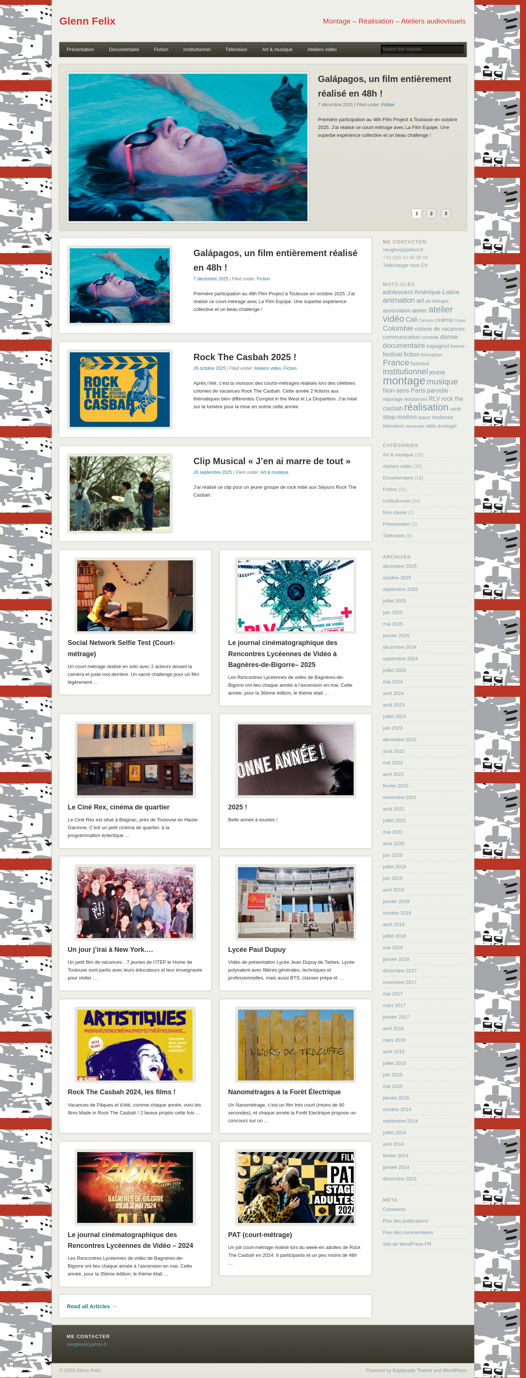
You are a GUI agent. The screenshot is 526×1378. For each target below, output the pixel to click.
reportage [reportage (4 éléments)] (393, 399)
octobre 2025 (397, 578)
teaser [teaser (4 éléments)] (424, 417)
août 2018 (393, 924)
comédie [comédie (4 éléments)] (430, 337)
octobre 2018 (397, 913)
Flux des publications (405, 1221)
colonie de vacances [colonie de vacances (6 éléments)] (439, 329)
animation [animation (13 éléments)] (399, 300)
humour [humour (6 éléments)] (420, 363)
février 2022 (395, 786)
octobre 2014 (397, 1109)
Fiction (161, 49)
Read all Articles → (92, 1306)
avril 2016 (393, 1028)
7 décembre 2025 (210, 278)
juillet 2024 (394, 670)
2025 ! (237, 807)
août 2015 (393, 1051)
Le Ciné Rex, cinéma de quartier (119, 807)
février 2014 (395, 1155)
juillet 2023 (394, 716)
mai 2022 (393, 762)
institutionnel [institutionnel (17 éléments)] (405, 371)
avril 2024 (393, 693)
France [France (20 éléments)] (396, 362)
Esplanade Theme (412, 1370)
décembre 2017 (399, 970)
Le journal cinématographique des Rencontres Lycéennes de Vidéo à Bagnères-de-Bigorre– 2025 (283, 653)
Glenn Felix (87, 21)
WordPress (455, 1370)
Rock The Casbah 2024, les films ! (122, 1092)
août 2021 (393, 809)
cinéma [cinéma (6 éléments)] (444, 320)
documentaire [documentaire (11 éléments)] (404, 345)
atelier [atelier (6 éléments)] (419, 311)
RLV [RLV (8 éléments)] (434, 398)
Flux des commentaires (408, 1232)
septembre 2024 (400, 658)
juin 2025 (393, 612)
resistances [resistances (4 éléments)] (415, 399)
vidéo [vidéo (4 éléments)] (430, 426)
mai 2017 (393, 994)
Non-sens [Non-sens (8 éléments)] (396, 390)
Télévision (236, 49)
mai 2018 (393, 947)
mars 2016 (394, 1040)
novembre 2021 (399, 797)
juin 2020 (393, 855)
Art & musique (277, 49)
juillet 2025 (394, 601)
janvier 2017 (396, 1017)
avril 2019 (393, 890)
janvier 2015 (396, 1098)
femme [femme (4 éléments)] (457, 346)
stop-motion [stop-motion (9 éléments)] (400, 417)
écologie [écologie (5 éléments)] (447, 426)
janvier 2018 (396, 959)
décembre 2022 (399, 739)
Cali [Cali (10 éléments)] (411, 319)
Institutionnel (196, 49)
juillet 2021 (394, 820)
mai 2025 (393, 624)
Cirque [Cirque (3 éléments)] (460, 320)
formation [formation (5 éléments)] (431, 355)
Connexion (394, 1209)
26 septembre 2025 (212, 472)
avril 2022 (393, 774)
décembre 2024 (399, 647)
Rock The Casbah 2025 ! (244, 357)
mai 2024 (393, 682)
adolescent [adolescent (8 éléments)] (398, 292)
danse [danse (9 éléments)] (449, 336)
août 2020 (393, 843)
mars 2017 (394, 1005)
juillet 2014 (394, 1132)
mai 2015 (393, 1086)
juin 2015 (393, 1074)
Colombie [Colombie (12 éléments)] (398, 328)
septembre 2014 (400, 1121)
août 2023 (393, 705)
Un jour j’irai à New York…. (110, 949)
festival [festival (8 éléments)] (392, 354)
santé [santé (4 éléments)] (455, 409)
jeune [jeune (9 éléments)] (437, 372)
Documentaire (124, 49)
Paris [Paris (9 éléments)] (418, 390)
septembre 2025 (400, 589)
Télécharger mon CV (405, 265)
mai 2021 (393, 832)
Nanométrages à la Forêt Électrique (284, 1092)
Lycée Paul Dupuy (257, 949)
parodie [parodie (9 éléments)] (437, 390)
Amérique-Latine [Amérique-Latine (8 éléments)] (436, 292)
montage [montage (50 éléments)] (404, 380)
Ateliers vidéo (321, 49)
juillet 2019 (394, 866)
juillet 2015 (394, 1063)
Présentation (80, 49)
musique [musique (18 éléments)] (442, 381)
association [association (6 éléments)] (396, 311)
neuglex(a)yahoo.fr (403, 249)
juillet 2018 (394, 936)
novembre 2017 (399, 982)
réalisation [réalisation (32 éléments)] (426, 407)
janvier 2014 (396, 1167)
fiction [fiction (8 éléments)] (411, 354)
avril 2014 (393, 1144)
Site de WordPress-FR (407, 1244)
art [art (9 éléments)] (420, 300)
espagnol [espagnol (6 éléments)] (437, 346)
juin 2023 (393, 728)
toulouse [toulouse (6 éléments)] (442, 417)
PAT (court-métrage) (260, 1235)
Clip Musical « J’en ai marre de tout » (271, 461)
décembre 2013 (399, 1179)
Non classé (395, 512)
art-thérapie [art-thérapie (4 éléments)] (437, 301)
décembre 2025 (399, 566)
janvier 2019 (396, 901)
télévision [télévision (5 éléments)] (393, 426)
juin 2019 (393, 878)
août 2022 (393, 751)
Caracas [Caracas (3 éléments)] (426, 320)
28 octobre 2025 (209, 368)
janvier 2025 (396, 635)
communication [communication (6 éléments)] (401, 337)
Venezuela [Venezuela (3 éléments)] (415, 426)
